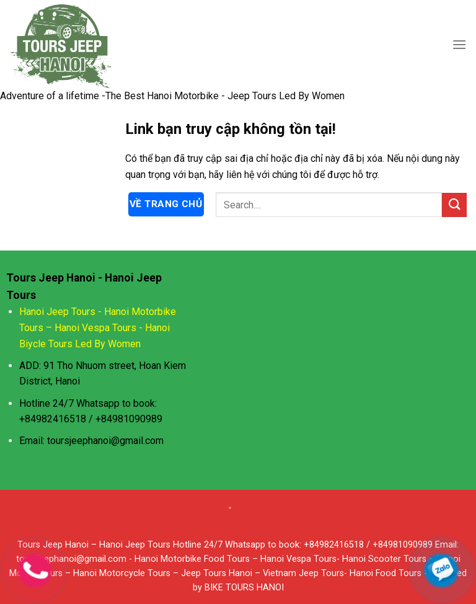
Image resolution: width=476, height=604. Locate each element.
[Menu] (459, 44)
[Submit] (454, 205)
